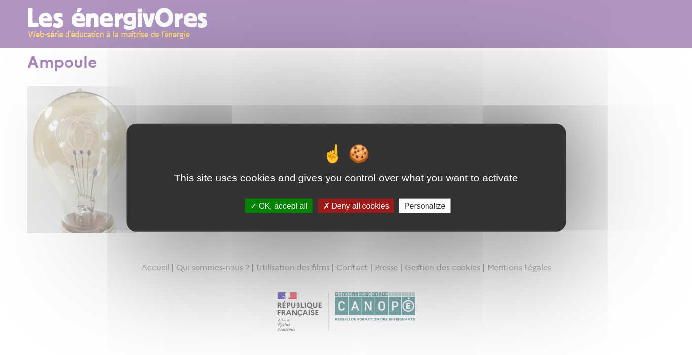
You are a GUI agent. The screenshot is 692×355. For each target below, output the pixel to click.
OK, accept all (279, 205)
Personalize (425, 205)
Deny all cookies (356, 205)
